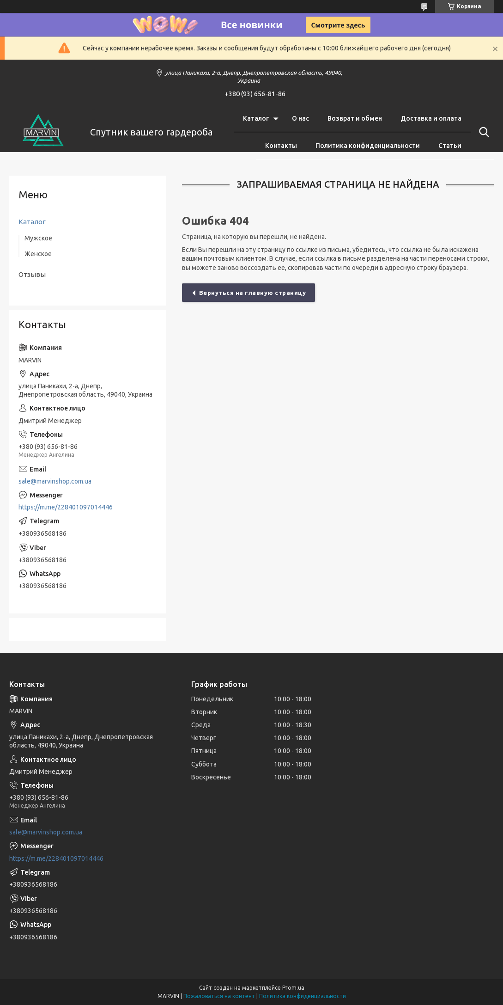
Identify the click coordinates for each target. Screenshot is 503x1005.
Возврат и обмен (354, 118)
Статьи (449, 145)
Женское (38, 253)
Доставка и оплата (430, 118)
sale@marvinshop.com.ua (54, 481)
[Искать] (482, 132)
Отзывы (32, 274)
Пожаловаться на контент (219, 996)
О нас (300, 118)
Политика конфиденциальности (367, 145)
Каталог (256, 118)
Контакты (281, 145)
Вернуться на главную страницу (252, 292)
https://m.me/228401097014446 (65, 507)
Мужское (38, 238)
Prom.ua (293, 988)
